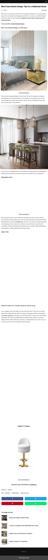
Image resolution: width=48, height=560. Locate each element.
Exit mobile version (24, 557)
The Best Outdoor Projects (17, 23)
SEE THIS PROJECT (24, 92)
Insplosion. (33, 484)
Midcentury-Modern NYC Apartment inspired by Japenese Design (18, 305)
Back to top (24, 551)
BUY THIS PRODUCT (24, 479)
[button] (12, 498)
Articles (10, 489)
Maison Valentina (8, 315)
